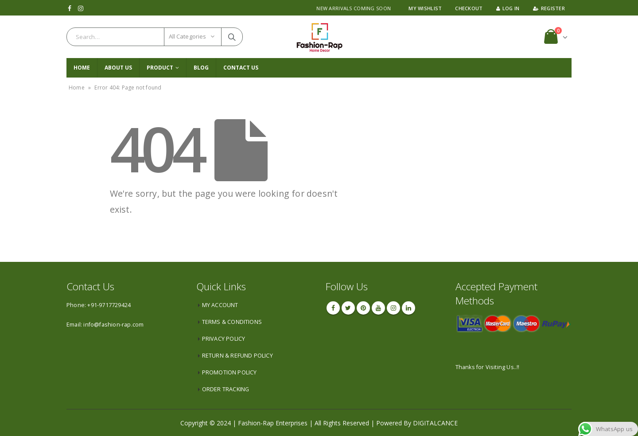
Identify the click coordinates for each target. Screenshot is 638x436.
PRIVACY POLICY (223, 339)
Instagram (393, 308)
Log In (508, 8)
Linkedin (408, 308)
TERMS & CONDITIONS (232, 322)
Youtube (378, 308)
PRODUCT (160, 67)
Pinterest (363, 308)
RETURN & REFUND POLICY (237, 355)
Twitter (348, 308)
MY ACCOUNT (220, 305)
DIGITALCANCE (435, 423)
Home (82, 67)
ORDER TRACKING (225, 389)
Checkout (468, 8)
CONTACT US (240, 67)
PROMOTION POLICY (229, 372)
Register (549, 8)
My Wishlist (425, 8)
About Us (118, 67)
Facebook (333, 308)
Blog (201, 67)
